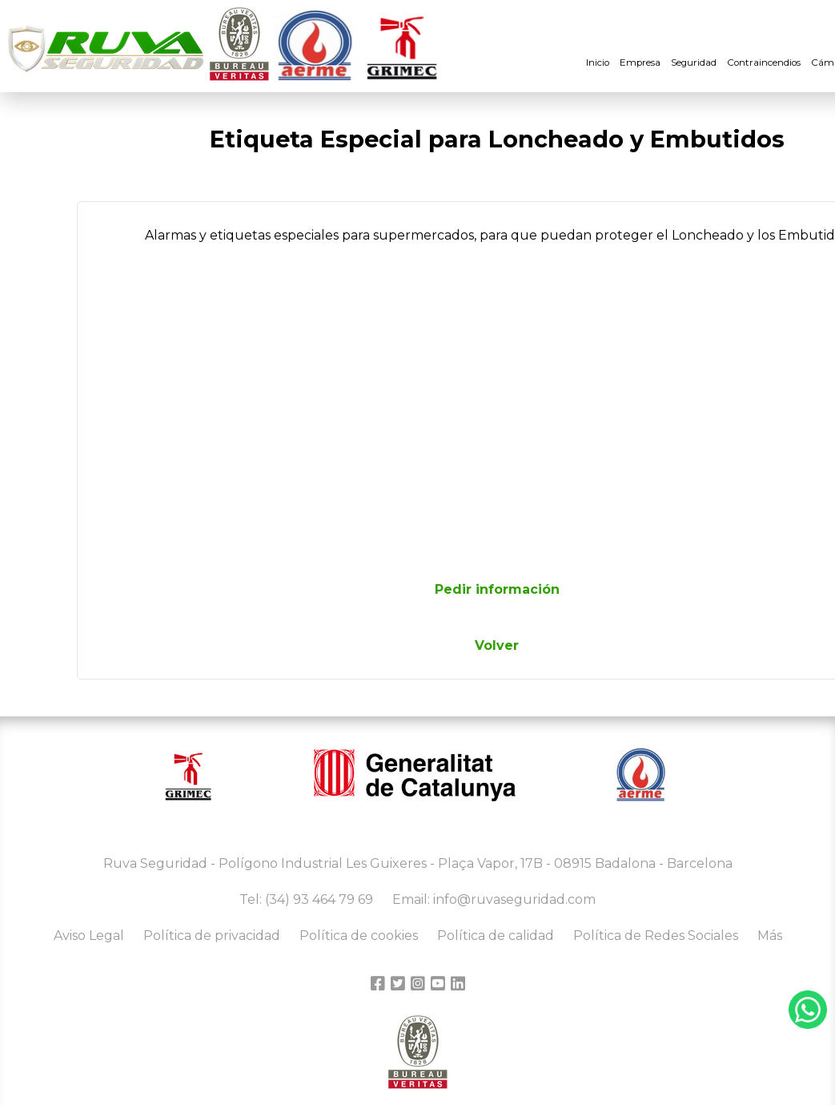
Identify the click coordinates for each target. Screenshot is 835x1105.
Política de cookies (358, 935)
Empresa (640, 62)
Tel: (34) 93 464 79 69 (306, 899)
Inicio (597, 62)
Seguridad (694, 62)
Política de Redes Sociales (655, 935)
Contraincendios (764, 62)
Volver (497, 645)
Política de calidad (495, 935)
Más (769, 935)
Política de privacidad (211, 935)
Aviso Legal (89, 935)
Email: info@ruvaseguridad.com (494, 899)
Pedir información (497, 589)
